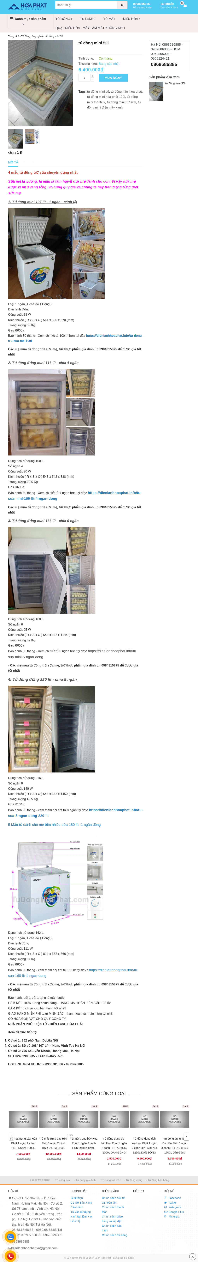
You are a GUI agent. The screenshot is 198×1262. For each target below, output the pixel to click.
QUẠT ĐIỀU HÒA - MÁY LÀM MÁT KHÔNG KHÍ (90, 28)
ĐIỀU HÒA (131, 19)
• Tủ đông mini (62, 1180)
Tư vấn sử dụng (81, 1211)
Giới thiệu (77, 1198)
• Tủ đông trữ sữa (109, 1180)
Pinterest (172, 1216)
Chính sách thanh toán (113, 1209)
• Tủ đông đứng (133, 1180)
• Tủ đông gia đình (85, 1180)
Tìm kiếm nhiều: (40, 1179)
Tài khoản (167, 3)
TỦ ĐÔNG (63, 19)
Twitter (170, 1202)
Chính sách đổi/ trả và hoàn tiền (114, 1200)
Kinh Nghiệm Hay (81, 1216)
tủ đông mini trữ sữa (121, 102)
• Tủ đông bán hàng (157, 1180)
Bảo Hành (77, 1207)
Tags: (83, 91)
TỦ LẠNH (88, 19)
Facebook (172, 1198)
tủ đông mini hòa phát (126, 91)
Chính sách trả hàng (114, 1235)
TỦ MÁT (109, 19)
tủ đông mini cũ (98, 91)
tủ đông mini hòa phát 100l (106, 96)
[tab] (13, 162)
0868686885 (141, 3)
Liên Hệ (75, 1221)
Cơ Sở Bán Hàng (81, 1202)
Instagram (172, 1207)
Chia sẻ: (13, 152)
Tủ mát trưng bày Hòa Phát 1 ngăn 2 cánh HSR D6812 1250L (83, 1143)
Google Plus (174, 1211)
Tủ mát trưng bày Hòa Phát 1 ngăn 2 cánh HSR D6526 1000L (23, 1143)
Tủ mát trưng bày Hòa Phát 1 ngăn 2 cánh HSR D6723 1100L (53, 1143)
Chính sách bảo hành (112, 1228)
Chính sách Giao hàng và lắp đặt (112, 1219)
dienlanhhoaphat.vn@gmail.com (35, 1248)
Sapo (131, 1258)
